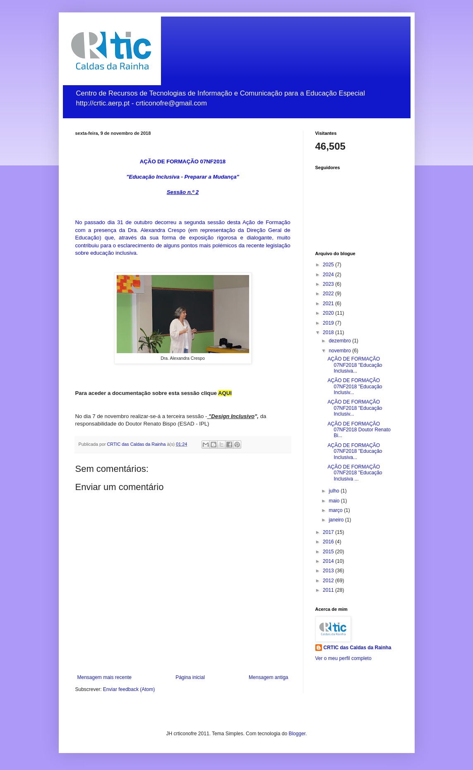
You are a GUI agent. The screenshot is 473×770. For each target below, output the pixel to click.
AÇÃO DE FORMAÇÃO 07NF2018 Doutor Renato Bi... (358, 430)
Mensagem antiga (268, 677)
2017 (329, 532)
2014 (329, 561)
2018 (329, 332)
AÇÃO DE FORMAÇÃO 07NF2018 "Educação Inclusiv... (354, 386)
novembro (340, 351)
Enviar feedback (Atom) (129, 689)
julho (335, 491)
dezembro (340, 341)
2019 (329, 323)
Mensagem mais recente (104, 677)
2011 (329, 590)
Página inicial (190, 677)
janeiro (337, 520)
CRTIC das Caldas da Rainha (357, 647)
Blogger (296, 734)
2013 (329, 571)
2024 (329, 274)
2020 (329, 313)
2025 (329, 265)
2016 (329, 542)
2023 (329, 284)
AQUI (225, 393)
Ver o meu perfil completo (343, 658)
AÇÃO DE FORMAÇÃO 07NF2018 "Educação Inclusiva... (354, 365)
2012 (329, 580)
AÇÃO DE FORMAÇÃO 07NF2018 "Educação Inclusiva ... (354, 473)
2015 (329, 552)
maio (335, 501)
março (336, 510)
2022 (329, 294)
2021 (329, 303)
